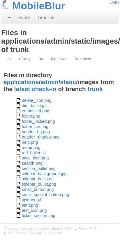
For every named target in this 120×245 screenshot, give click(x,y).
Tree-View (82, 59)
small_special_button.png (45, 194)
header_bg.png (36, 131)
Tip (40, 59)
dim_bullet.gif (34, 105)
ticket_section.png (38, 215)
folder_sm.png (35, 126)
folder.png (31, 116)
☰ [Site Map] (9, 17)
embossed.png (35, 111)
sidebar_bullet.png (39, 184)
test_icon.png (34, 210)
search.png (32, 163)
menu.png (31, 147)
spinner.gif (31, 200)
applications (21, 82)
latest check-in (35, 89)
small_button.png (38, 189)
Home (23, 17)
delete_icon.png (37, 100)
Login (114, 2)
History (25, 59)
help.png (30, 142)
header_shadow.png (41, 137)
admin (49, 82)
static (68, 82)
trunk (95, 89)
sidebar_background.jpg (44, 173)
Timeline (46, 17)
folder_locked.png (38, 121)
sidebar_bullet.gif (38, 179)
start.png (30, 205)
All (9, 59)
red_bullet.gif (34, 152)
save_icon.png (35, 158)
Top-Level (58, 59)
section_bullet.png (39, 168)
